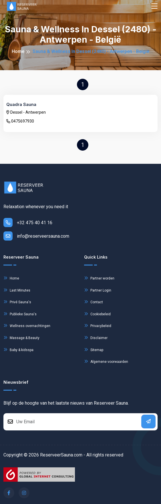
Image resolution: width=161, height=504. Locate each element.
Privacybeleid (97, 325)
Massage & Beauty (21, 337)
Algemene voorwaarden (106, 361)
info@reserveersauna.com (36, 236)
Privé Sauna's (17, 301)
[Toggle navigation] (154, 6)
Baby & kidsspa (18, 349)
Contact (93, 301)
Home (18, 51)
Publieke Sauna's (20, 313)
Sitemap (93, 349)
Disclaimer (96, 337)
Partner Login (97, 290)
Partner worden (99, 277)
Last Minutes (16, 290)
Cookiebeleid (97, 313)
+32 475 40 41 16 (27, 222)
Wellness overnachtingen (26, 325)
